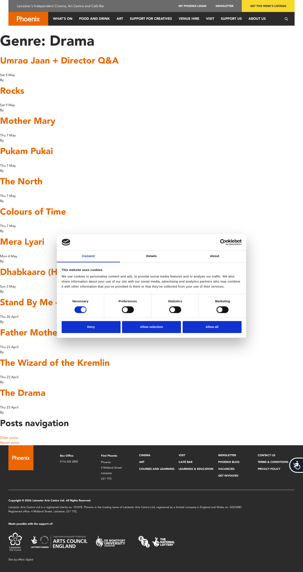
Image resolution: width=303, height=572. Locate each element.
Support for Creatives (151, 19)
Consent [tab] (88, 256)
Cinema (144, 455)
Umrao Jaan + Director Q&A (59, 60)
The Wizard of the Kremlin (55, 362)
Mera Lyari (22, 241)
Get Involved (228, 475)
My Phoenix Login (192, 6)
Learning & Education (196, 468)
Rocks (12, 90)
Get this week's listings (268, 6)
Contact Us (266, 455)
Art (120, 19)
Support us (231, 19)
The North (21, 181)
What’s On (62, 19)
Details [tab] (151, 256)
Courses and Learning (156, 468)
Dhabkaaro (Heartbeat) (48, 272)
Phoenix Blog (228, 462)
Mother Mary (27, 120)
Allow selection (151, 327)
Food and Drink (94, 19)
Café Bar (185, 462)
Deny (91, 327)
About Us (257, 19)
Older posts (9, 438)
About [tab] (214, 256)
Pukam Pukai (26, 151)
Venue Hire (189, 19)
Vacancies (226, 468)
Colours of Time (33, 211)
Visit (210, 19)
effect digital (25, 559)
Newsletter (224, 6)
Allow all (212, 327)
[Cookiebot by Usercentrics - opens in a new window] (223, 242)
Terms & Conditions (273, 462)
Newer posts (9, 443)
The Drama (22, 392)
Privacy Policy (269, 468)
